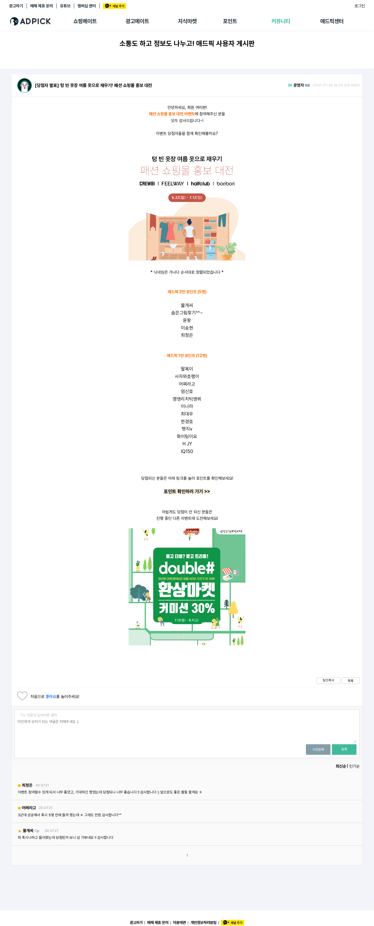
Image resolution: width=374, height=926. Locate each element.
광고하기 (16, 6)
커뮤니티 (280, 21)
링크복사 (328, 680)
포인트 (230, 21)
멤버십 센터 (86, 6)
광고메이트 (137, 21)
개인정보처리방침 (203, 922)
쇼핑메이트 (85, 21)
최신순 (341, 766)
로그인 (359, 6)
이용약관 (179, 922)
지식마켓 (187, 21)
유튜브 (65, 6)
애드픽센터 (332, 21)
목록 (351, 681)
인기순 (354, 766)
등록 (344, 749)
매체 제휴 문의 (41, 6)
